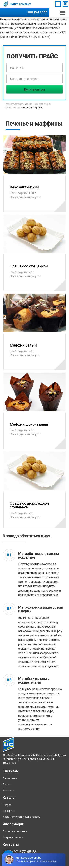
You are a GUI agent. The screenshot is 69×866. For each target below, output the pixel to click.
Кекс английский (34, 185)
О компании (10, 778)
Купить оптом (34, 89)
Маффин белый (34, 343)
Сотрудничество (13, 837)
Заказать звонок (65, 3)
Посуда (7, 804)
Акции (6, 784)
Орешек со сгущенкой (34, 264)
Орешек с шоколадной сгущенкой (34, 503)
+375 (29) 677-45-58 (19, 852)
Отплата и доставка (15, 831)
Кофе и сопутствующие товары (22, 816)
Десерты (19, 104)
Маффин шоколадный (34, 422)
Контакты (9, 790)
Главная (9, 104)
